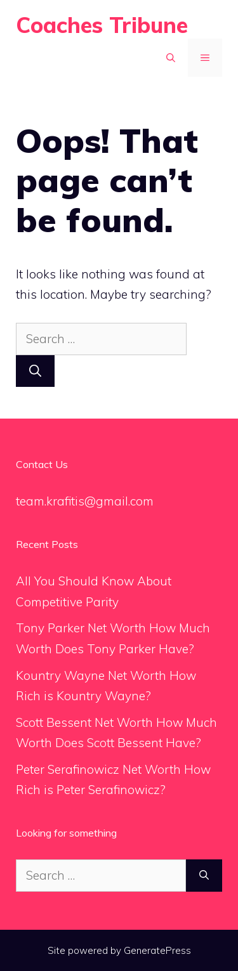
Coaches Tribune (102, 25)
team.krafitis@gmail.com (85, 501)
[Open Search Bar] (171, 58)
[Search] (35, 371)
